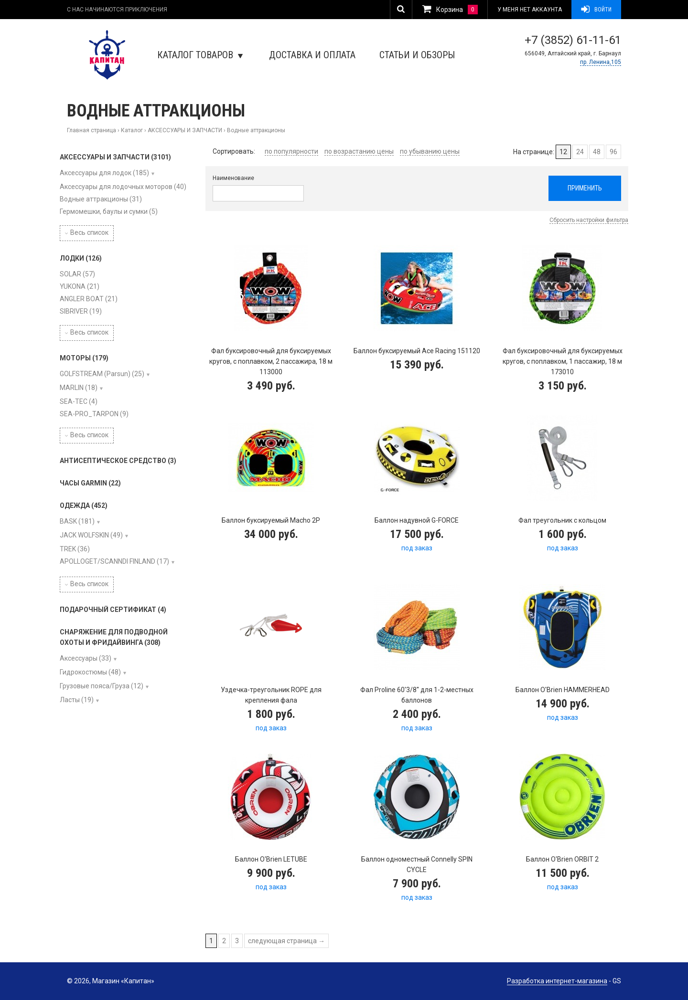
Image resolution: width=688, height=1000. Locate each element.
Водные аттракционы (101, 199)
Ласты (77, 700)
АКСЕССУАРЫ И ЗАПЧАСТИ (185, 130)
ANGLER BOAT (89, 299)
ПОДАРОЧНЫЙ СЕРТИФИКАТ (113, 609)
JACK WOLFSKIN (91, 535)
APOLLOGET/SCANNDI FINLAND (114, 561)
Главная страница (91, 130)
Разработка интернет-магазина (557, 981)
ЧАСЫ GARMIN (90, 483)
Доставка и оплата (312, 55)
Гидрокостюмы (90, 672)
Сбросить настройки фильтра (588, 220)
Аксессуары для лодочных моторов (123, 186)
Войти (596, 9)
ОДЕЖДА (84, 505)
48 (597, 152)
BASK (77, 521)
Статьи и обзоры (417, 55)
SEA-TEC (78, 401)
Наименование (233, 178)
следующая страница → (286, 941)
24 (580, 152)
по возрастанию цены (359, 151)
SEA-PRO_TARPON (94, 414)
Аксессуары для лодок (104, 173)
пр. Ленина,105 (600, 62)
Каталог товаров (200, 55)
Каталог (132, 130)
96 (613, 152)
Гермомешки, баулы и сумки (109, 211)
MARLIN (78, 387)
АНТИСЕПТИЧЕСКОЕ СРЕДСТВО (118, 460)
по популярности (291, 151)
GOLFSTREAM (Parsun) (102, 374)
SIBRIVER (81, 311)
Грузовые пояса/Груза (101, 686)
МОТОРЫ (84, 358)
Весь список (86, 232)
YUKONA (79, 286)
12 (563, 152)
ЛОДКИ (81, 258)
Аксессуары (85, 658)
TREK (75, 549)
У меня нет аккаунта (529, 9)
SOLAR (77, 274)
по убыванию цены (430, 151)
